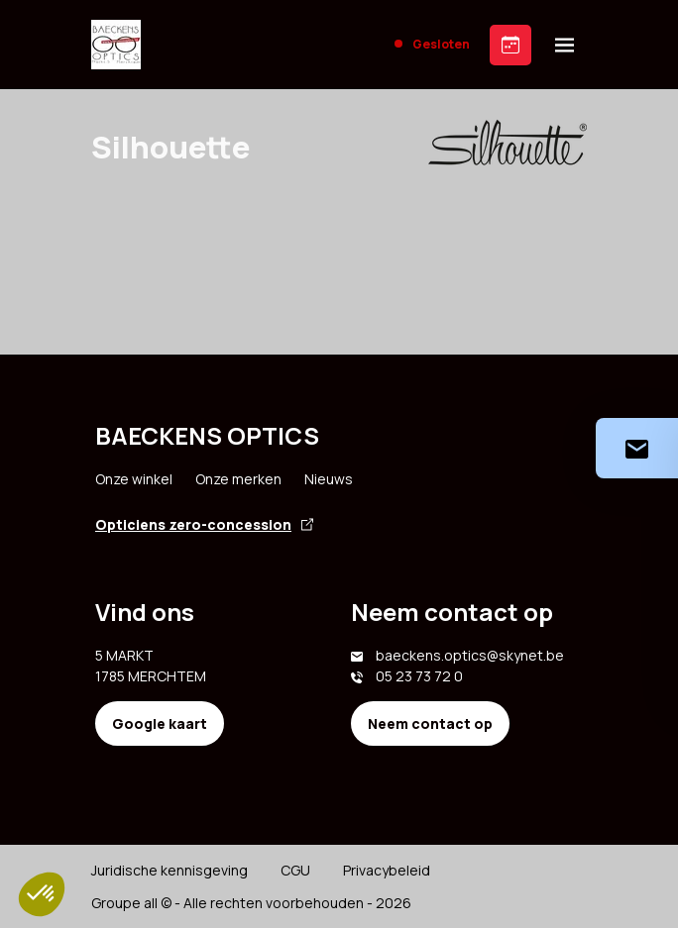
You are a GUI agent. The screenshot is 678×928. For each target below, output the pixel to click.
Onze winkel (133, 478)
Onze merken (238, 478)
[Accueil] (116, 44)
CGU (295, 870)
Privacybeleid (386, 870)
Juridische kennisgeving (169, 870)
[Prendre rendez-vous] (510, 45)
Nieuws (328, 478)
